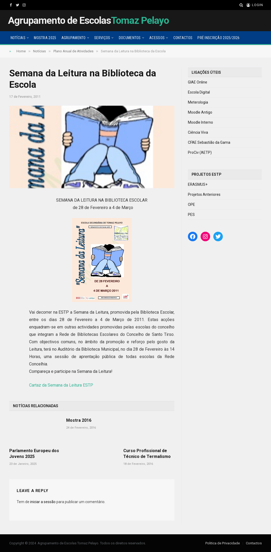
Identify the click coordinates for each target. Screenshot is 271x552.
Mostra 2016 (78, 420)
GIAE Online (197, 82)
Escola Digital (199, 92)
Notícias (18, 38)
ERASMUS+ (197, 184)
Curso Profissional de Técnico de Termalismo (147, 453)
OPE (191, 204)
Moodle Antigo (200, 112)
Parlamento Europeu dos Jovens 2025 (34, 453)
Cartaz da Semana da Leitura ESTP (61, 385)
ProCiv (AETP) (200, 152)
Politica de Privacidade (222, 543)
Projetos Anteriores (204, 194)
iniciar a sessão (43, 502)
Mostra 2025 (45, 38)
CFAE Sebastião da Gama (209, 142)
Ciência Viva (198, 132)
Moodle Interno (200, 122)
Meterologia (198, 102)
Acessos (157, 38)
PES (191, 214)
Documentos (130, 38)
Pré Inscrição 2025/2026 (218, 38)
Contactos (183, 38)
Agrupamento (73, 38)
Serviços (102, 38)
